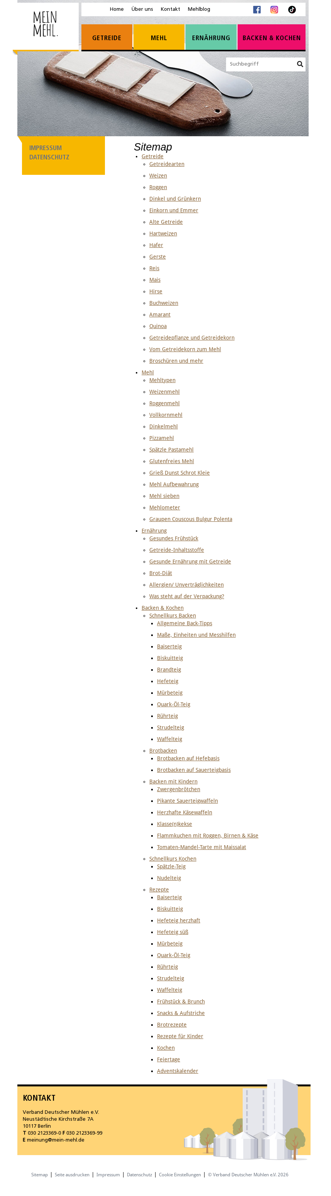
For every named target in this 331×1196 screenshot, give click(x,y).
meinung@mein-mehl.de (55, 1140)
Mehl (159, 38)
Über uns (142, 9)
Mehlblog (199, 9)
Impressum (45, 148)
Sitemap (39, 1174)
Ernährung (211, 38)
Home (117, 9)
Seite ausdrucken (72, 1174)
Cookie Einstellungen (180, 1174)
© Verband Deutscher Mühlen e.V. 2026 (248, 1174)
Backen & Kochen (272, 38)
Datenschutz (49, 157)
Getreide (107, 38)
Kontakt (170, 9)
